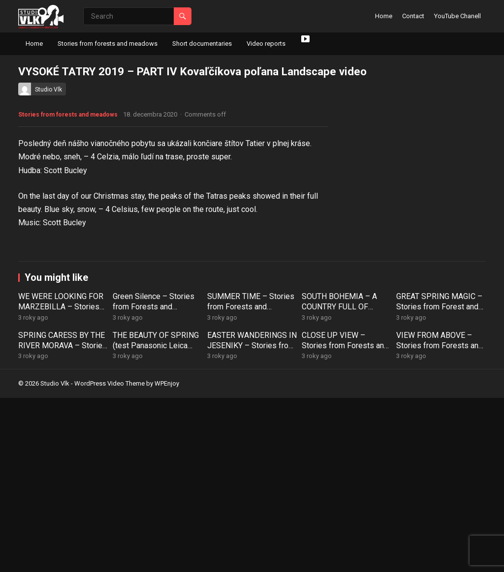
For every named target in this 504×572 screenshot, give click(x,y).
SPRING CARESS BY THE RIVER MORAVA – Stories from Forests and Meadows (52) (62, 524)
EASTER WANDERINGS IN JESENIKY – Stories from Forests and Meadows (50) (252, 524)
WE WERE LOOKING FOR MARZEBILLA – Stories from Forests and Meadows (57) (60, 486)
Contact (413, 16)
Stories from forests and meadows (108, 43)
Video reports (266, 43)
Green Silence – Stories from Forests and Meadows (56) (153, 481)
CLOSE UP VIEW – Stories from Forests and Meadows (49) (345, 520)
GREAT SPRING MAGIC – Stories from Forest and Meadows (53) (439, 481)
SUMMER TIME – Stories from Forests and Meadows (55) (250, 481)
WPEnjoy (167, 558)
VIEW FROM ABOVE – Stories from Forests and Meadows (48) (439, 520)
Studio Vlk (48, 89)
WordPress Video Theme (109, 558)
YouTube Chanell (457, 16)
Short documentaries (202, 43)
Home (383, 16)
